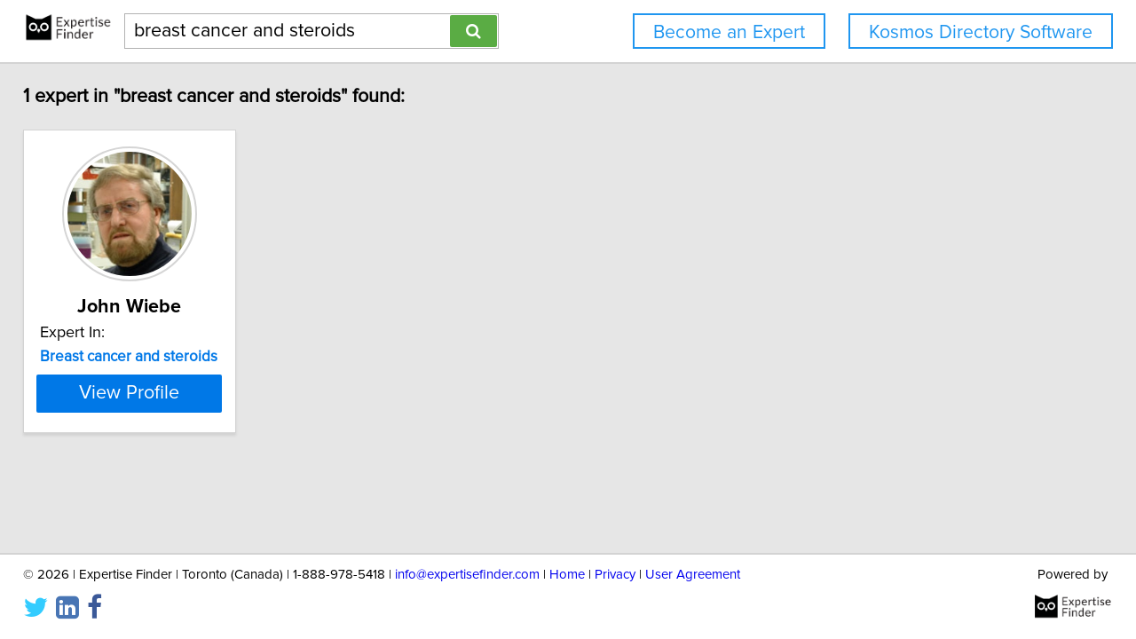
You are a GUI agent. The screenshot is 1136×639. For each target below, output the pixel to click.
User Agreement (692, 574)
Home (567, 574)
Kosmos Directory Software (981, 32)
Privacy (615, 574)
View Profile (164, 393)
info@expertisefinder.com (467, 574)
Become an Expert (729, 32)
